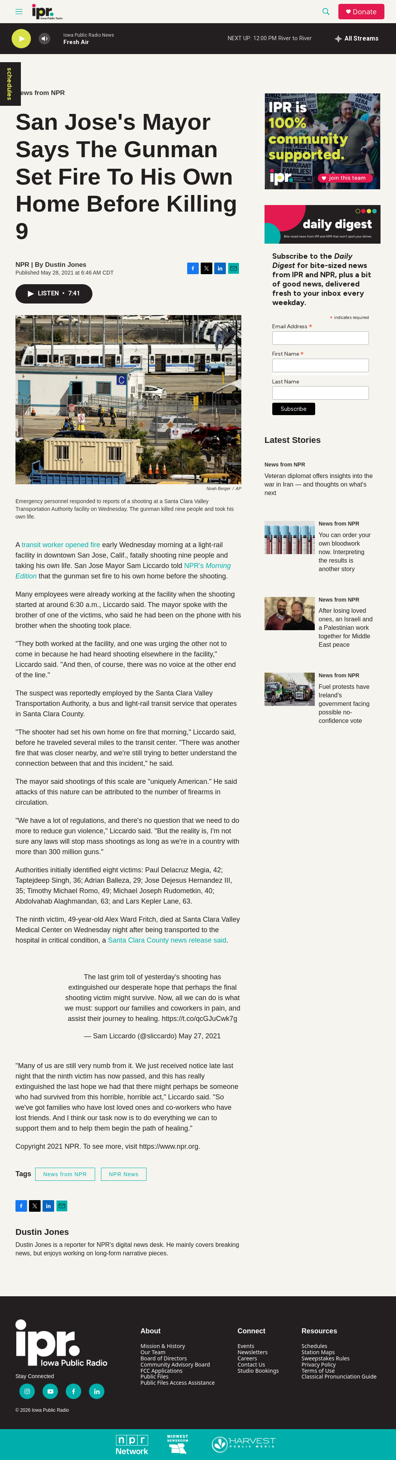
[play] (21, 38)
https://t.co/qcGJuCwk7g (199, 1019)
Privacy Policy (319, 1364)
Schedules (314, 1346)
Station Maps (318, 1352)
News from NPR (40, 93)
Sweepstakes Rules (326, 1358)
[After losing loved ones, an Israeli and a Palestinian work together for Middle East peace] (290, 613)
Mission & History (162, 1346)
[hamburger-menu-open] (19, 11)
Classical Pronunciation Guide (339, 1376)
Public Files (154, 1376)
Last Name (285, 381)
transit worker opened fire (61, 545)
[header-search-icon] (326, 11)
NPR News (123, 1174)
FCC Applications (161, 1370)
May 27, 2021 (200, 1036)
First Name (288, 354)
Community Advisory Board (175, 1364)
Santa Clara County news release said (167, 940)
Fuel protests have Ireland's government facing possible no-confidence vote (344, 703)
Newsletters (252, 1352)
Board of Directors (163, 1358)
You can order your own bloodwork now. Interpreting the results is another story (345, 552)
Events (245, 1346)
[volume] (44, 38)
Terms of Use (318, 1370)
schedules (9, 84)
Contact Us (251, 1364)
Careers (247, 1358)
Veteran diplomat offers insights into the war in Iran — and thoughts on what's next (319, 484)
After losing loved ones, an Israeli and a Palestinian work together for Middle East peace (346, 627)
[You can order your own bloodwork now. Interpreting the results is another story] (290, 537)
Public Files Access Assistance (177, 1382)
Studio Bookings (258, 1370)
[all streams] (356, 38)
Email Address (292, 326)
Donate (365, 12)
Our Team (153, 1352)
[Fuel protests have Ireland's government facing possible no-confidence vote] (290, 689)
